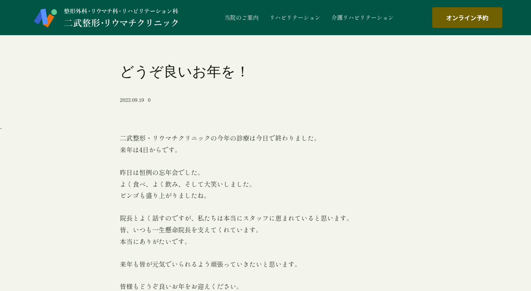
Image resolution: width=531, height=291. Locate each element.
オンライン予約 (467, 17)
